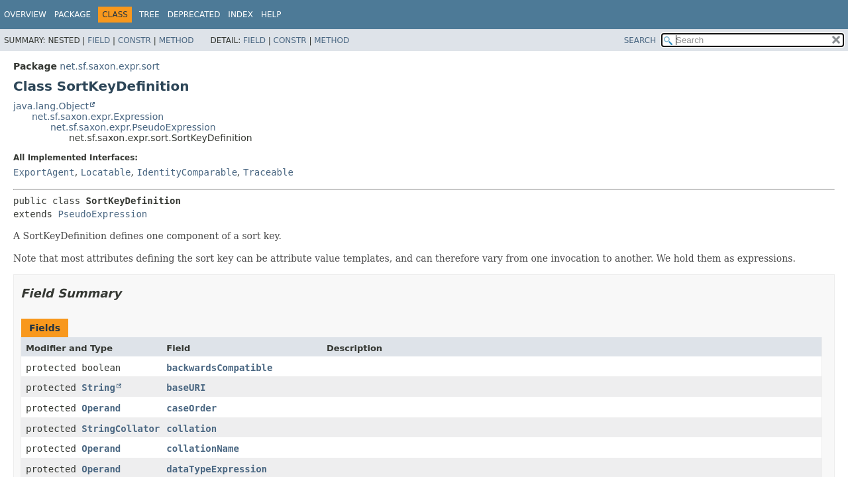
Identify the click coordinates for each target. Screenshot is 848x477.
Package (72, 14)
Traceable (268, 172)
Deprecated (194, 14)
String (98, 387)
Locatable (106, 172)
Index (240, 14)
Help (271, 14)
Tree (149, 14)
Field (98, 40)
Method (176, 40)
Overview (25, 14)
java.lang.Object (51, 106)
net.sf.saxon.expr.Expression (98, 116)
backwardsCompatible (219, 367)
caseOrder (191, 408)
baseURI (185, 387)
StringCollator (120, 428)
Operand (101, 408)
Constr (134, 40)
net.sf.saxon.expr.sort (109, 66)
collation (191, 428)
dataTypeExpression (216, 469)
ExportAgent (44, 172)
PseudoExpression (102, 214)
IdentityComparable (186, 172)
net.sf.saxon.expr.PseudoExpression (133, 127)
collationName (202, 448)
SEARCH (640, 40)
